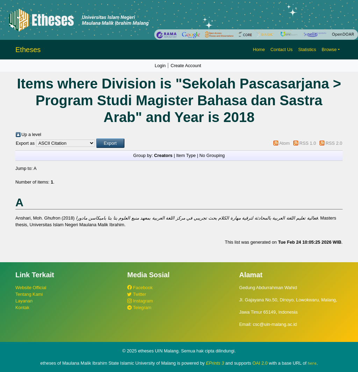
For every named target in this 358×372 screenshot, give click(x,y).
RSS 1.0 (307, 143)
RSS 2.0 (333, 143)
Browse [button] (329, 49)
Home (259, 49)
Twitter (136, 294)
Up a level (31, 134)
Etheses (28, 49)
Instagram (140, 300)
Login (160, 65)
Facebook (140, 287)
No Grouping (212, 155)
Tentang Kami (29, 294)
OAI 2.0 (259, 363)
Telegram (139, 307)
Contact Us (282, 49)
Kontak (22, 307)
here (312, 363)
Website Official (30, 287)
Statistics (307, 49)
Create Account (186, 65)
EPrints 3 (215, 363)
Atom (284, 143)
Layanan (24, 300)
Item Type (186, 155)
